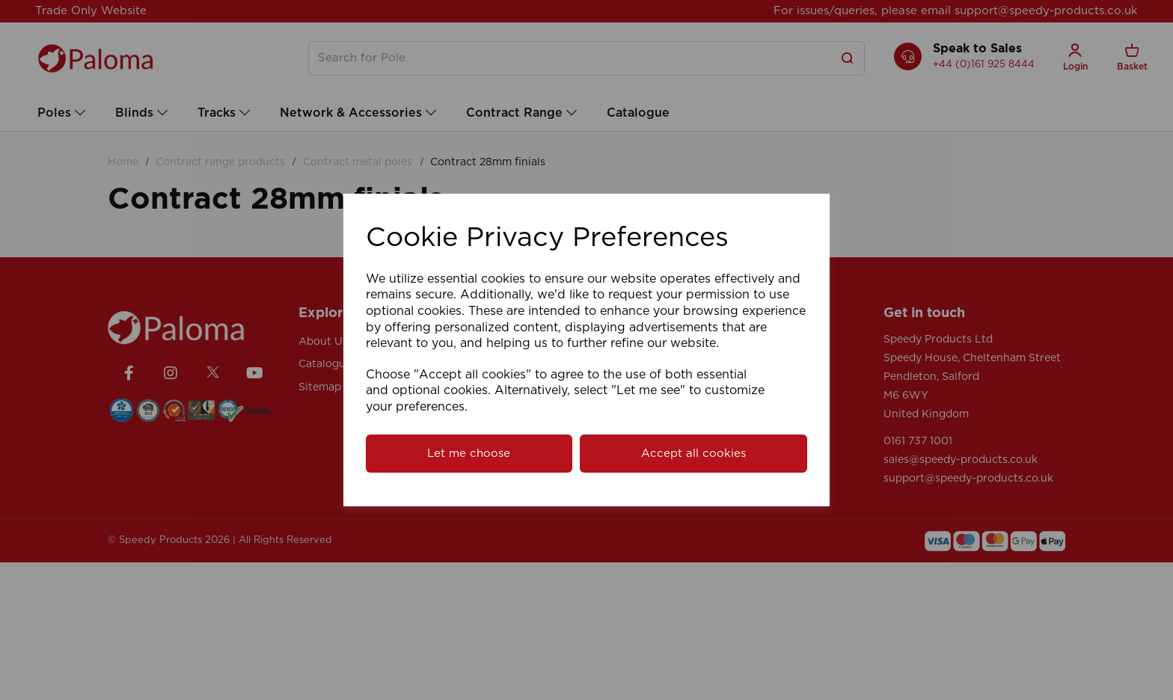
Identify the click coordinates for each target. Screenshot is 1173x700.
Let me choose (468, 453)
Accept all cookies (693, 453)
